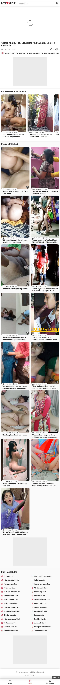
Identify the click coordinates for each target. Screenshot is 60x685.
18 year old (21, 53)
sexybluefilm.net (40, 619)
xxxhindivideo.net (10, 627)
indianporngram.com (11, 580)
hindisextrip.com (40, 607)
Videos (30, 683)
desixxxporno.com (11, 603)
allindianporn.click (40, 588)
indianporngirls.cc (40, 611)
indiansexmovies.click (12, 619)
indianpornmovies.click (42, 627)
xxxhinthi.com (39, 596)
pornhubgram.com (10, 584)
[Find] (57, 3)
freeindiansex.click (11, 631)
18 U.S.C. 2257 (30, 675)
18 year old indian (33, 53)
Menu (55, 677)
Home (10, 683)
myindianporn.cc (10, 615)
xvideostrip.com (40, 592)
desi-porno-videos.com (43, 576)
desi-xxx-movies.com (12, 592)
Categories (50, 683)
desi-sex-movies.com (42, 599)
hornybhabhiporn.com (42, 584)
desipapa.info (39, 615)
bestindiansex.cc (10, 623)
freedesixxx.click (40, 631)
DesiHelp (8, 3)
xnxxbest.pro (8, 576)
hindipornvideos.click (12, 611)
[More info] (27, 187)
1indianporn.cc (39, 580)
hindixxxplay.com (40, 603)
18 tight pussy (9, 53)
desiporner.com (9, 588)
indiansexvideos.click (12, 607)
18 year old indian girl (50, 53)
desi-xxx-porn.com (11, 599)
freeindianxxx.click (11, 596)
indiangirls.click (39, 623)
